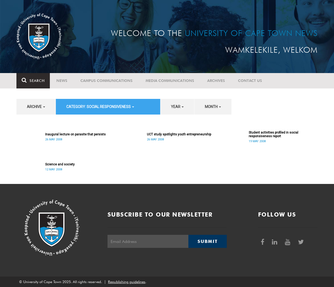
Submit (207, 241)
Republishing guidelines (126, 282)
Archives (216, 81)
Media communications (170, 81)
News (61, 81)
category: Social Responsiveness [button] (100, 107)
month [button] (213, 107)
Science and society (60, 164)
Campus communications (106, 81)
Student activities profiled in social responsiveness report (273, 134)
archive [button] (36, 107)
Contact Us (250, 81)
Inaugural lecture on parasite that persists (75, 134)
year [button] (177, 107)
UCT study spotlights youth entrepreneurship (179, 134)
